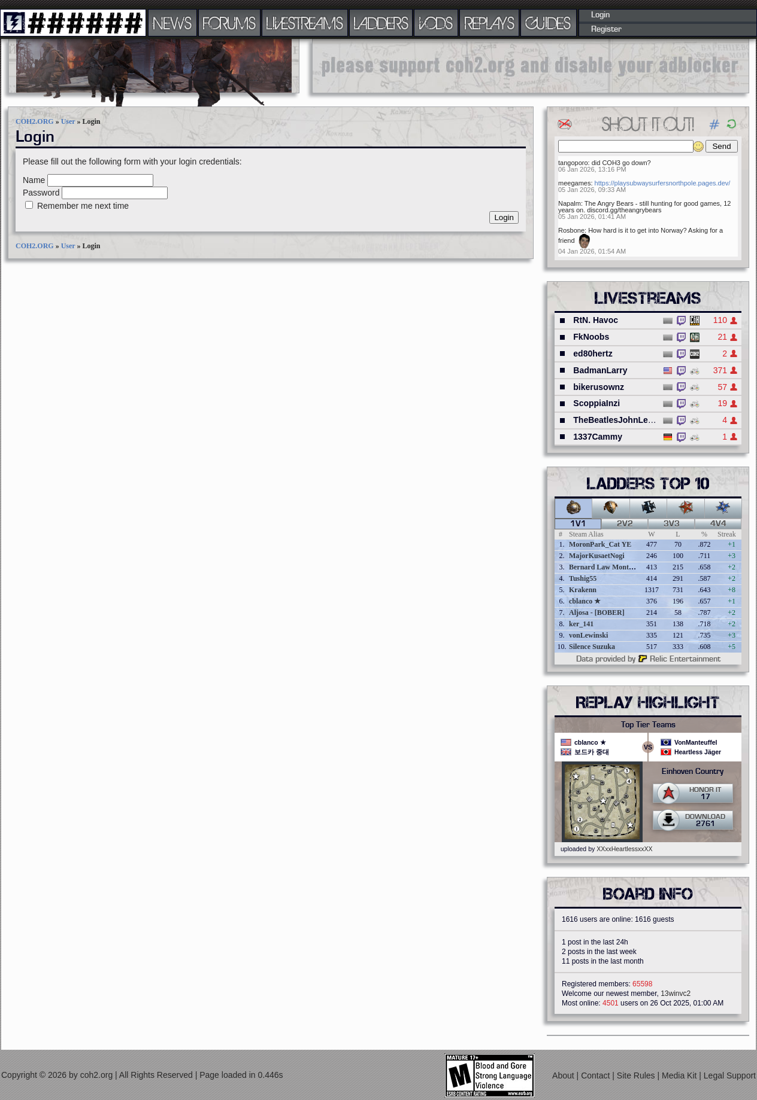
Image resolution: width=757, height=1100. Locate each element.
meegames (574, 183)
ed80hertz (592, 353)
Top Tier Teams (648, 725)
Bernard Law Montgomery (610, 567)
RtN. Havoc (595, 320)
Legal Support (730, 1075)
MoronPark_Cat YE (600, 544)
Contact (596, 1075)
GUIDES (548, 23)
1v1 (578, 524)
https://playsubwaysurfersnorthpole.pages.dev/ (663, 183)
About (564, 1075)
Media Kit (680, 1075)
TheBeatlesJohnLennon (620, 420)
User (68, 121)
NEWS (172, 23)
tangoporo (573, 162)
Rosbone (571, 230)
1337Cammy (597, 436)
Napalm (569, 203)
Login (600, 15)
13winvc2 (676, 993)
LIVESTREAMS (305, 23)
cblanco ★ (585, 601)
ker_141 (581, 624)
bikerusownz (598, 387)
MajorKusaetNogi (597, 555)
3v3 (672, 524)
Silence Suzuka (592, 646)
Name (34, 180)
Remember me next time (83, 206)
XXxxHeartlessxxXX (624, 848)
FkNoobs (591, 337)
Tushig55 (582, 578)
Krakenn (582, 590)
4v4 (718, 524)
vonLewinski (588, 635)
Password (41, 192)
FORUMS (229, 23)
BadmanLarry (600, 370)
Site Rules (637, 1075)
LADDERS (381, 23)
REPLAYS (489, 23)
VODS (436, 23)
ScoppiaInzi (596, 403)
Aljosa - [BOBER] (597, 612)
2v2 (625, 524)
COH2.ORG (35, 121)
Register (606, 29)
